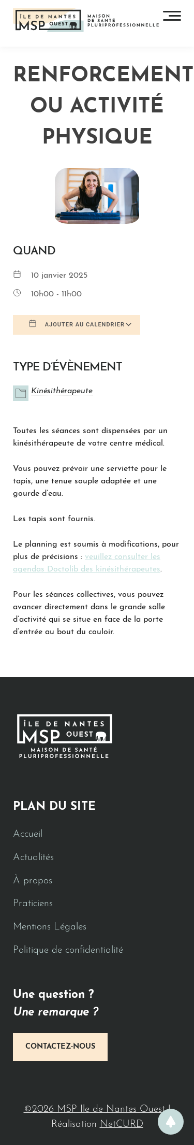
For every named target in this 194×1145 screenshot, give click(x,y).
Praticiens (33, 904)
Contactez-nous (60, 1047)
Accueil (27, 834)
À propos (32, 881)
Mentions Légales (49, 927)
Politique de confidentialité (68, 950)
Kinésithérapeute (62, 391)
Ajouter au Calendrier (76, 323)
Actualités (33, 858)
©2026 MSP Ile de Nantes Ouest (96, 1109)
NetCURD (121, 1124)
